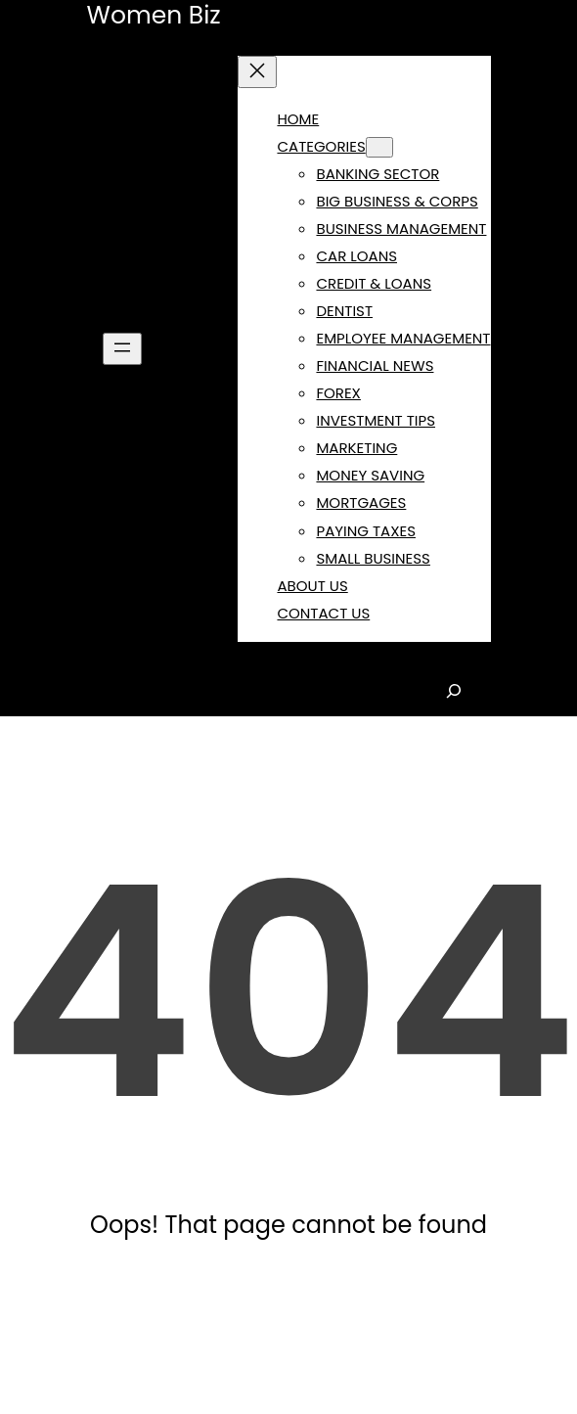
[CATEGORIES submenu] (379, 147)
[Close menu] (257, 72)
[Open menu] (122, 349)
